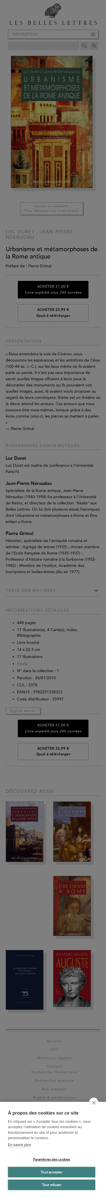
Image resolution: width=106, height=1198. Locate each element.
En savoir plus (19, 1145)
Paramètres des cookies (51, 1160)
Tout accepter (51, 1172)
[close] (93, 1102)
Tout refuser (51, 1185)
